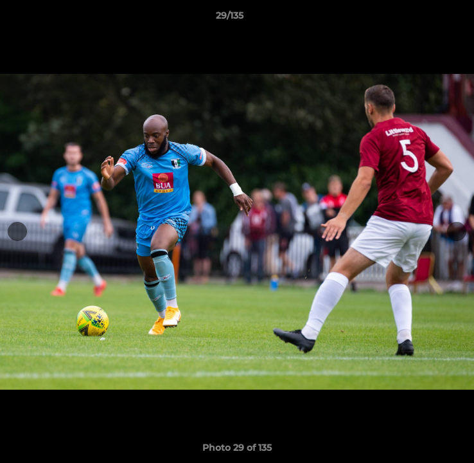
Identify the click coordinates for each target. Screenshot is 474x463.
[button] (427, 18)
